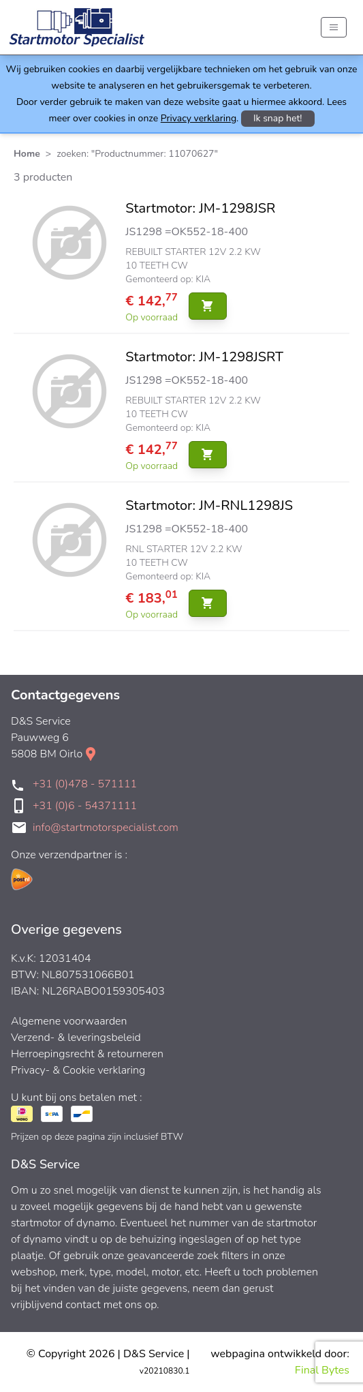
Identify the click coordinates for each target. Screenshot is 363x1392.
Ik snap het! (277, 118)
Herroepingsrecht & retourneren (87, 1053)
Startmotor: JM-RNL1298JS (209, 505)
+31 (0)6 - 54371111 (85, 805)
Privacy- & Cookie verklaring (78, 1070)
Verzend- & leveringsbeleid (76, 1037)
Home (27, 153)
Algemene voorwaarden (69, 1021)
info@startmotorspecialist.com (105, 827)
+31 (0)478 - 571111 (85, 783)
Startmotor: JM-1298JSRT (204, 357)
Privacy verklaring (198, 118)
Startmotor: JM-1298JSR (200, 208)
